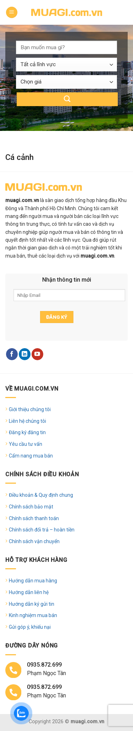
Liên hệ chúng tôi (27, 421)
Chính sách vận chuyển (34, 541)
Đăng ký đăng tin (27, 432)
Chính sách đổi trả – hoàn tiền (41, 530)
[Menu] (11, 12)
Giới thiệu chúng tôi (30, 409)
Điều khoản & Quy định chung (41, 495)
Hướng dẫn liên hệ (29, 592)
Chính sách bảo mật (31, 507)
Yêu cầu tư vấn (25, 444)
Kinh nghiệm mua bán (33, 615)
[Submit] (67, 99)
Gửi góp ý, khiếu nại (30, 627)
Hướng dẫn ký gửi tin (31, 604)
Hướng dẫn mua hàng (33, 580)
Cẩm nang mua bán (31, 456)
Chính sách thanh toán (34, 518)
